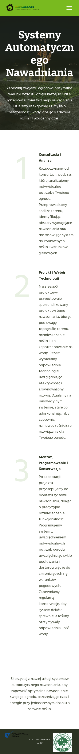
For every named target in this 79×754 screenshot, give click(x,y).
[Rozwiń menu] (69, 8)
